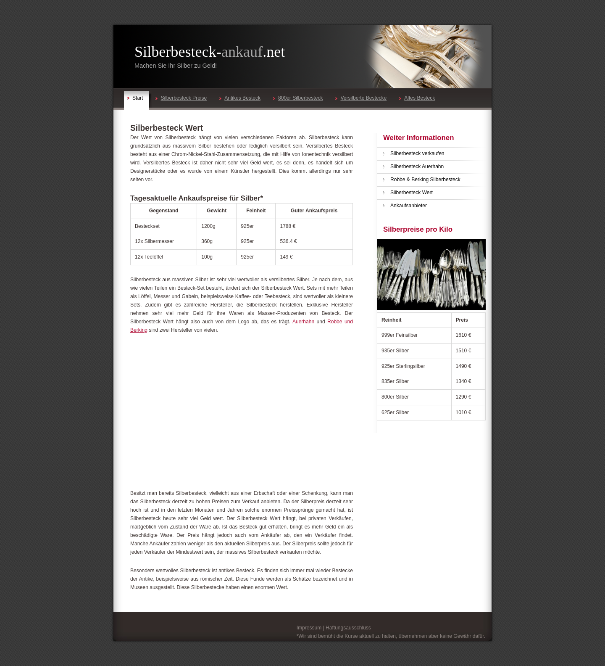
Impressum (309, 628)
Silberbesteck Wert (411, 193)
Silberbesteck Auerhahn (417, 166)
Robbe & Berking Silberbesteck (425, 179)
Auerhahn (303, 322)
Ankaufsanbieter (408, 206)
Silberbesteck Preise (181, 98)
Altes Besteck (417, 98)
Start (135, 98)
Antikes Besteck (239, 98)
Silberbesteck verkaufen (417, 153)
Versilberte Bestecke (361, 98)
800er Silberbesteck (298, 98)
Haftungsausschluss (348, 628)
